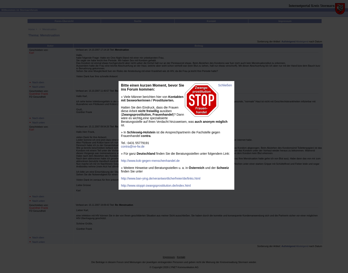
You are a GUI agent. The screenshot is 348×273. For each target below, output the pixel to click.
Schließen (225, 85)
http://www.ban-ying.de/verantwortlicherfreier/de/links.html (160, 178)
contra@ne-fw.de (132, 146)
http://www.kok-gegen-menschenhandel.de (150, 160)
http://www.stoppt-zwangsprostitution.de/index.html (156, 185)
